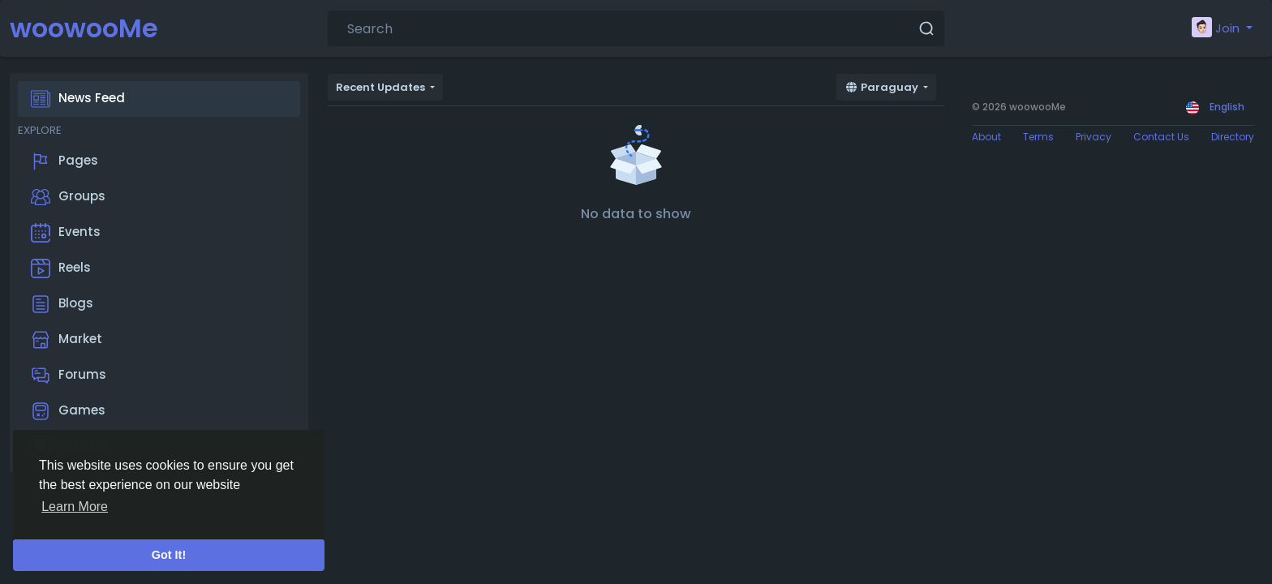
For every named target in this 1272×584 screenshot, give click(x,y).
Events (66, 233)
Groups (68, 197)
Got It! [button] (169, 554)
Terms (1038, 137)
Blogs (62, 304)
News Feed (78, 99)
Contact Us (1161, 137)
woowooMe (84, 28)
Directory (1232, 137)
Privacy (1093, 137)
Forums (68, 375)
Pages (64, 161)
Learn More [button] (74, 506)
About (986, 137)
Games (68, 411)
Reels (61, 268)
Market (66, 340)
